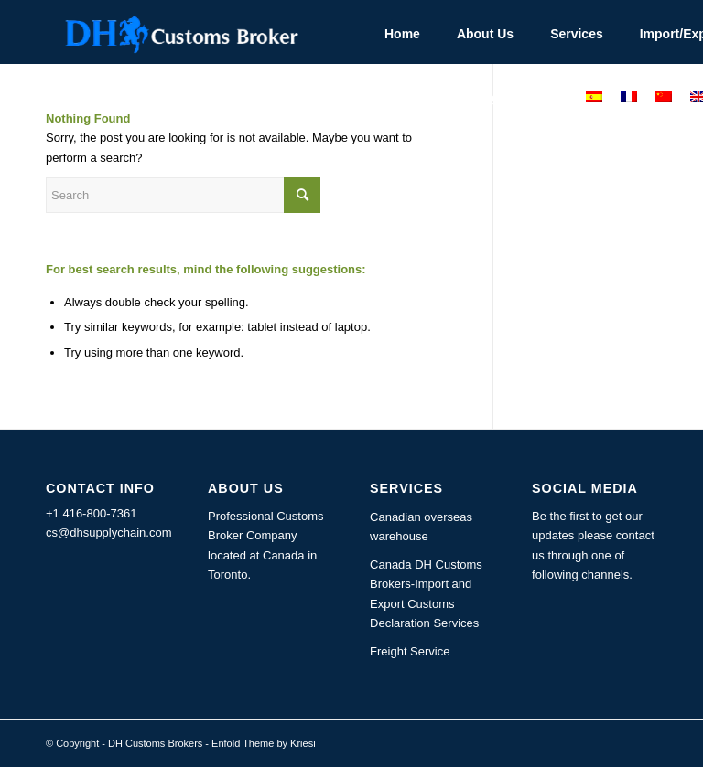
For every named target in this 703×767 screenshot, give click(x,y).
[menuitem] (402, 32)
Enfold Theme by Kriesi (263, 743)
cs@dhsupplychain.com (108, 532)
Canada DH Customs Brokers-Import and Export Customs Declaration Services (426, 594)
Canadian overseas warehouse (421, 526)
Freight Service (409, 651)
